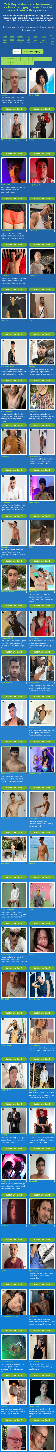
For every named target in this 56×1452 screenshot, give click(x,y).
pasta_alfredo (34, 955)
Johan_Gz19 (34, 91)
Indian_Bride (34, 585)
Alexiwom (5, 789)
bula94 (31, 1325)
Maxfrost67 (5, 172)
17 (18, 63)
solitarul (4, 91)
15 (8, 63)
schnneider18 (6, 379)
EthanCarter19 (7, 502)
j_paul (3, 1160)
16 (13, 63)
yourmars (33, 1202)
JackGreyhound (7, 1325)
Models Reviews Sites (20, 39)
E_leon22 (32, 1407)
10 (35, 59)
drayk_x (32, 296)
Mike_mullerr (34, 625)
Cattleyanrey (34, 1283)
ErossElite (33, 996)
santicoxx (33, 749)
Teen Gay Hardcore (43, 39)
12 (44, 59)
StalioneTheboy (7, 1283)
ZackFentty (5, 872)
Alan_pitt (32, 789)
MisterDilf (33, 379)
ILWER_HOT (6, 996)
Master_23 (5, 1119)
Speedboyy (33, 1160)
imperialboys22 (35, 708)
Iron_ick (32, 1449)
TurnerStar (5, 1449)
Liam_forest (6, 749)
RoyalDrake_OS (35, 419)
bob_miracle (6, 666)
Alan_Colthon (34, 461)
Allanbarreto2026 (8, 543)
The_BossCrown (7, 338)
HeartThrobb (6, 214)
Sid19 (31, 502)
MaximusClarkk (7, 585)
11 (39, 59)
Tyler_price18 (6, 625)
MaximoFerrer (6, 461)
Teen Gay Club (35, 39)
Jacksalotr (5, 419)
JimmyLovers (34, 913)
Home (16, 52)
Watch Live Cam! (14, 105)
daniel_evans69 (7, 1242)
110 (27, 63)
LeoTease (5, 255)
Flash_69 (32, 1119)
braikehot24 (33, 831)
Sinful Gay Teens (5, 39)
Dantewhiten (34, 255)
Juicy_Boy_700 (35, 172)
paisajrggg (33, 1366)
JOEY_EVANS (34, 214)
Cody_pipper (34, 1036)
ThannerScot (34, 1242)
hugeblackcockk (7, 831)
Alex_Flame (33, 543)
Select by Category (33, 52)
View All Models (9, 59)
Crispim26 (33, 1078)
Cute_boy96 (6, 1407)
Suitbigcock (6, 1036)
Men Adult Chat (12, 39)
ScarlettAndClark (8, 1366)
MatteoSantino (35, 666)
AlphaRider (5, 708)
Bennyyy (32, 338)
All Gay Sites (29, 39)
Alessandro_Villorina (9, 132)
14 (3, 63)
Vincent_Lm (33, 872)
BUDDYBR (5, 913)
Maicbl (31, 132)
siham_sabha (6, 955)
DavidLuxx (5, 296)
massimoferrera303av (9, 1202)
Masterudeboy (6, 1078)
